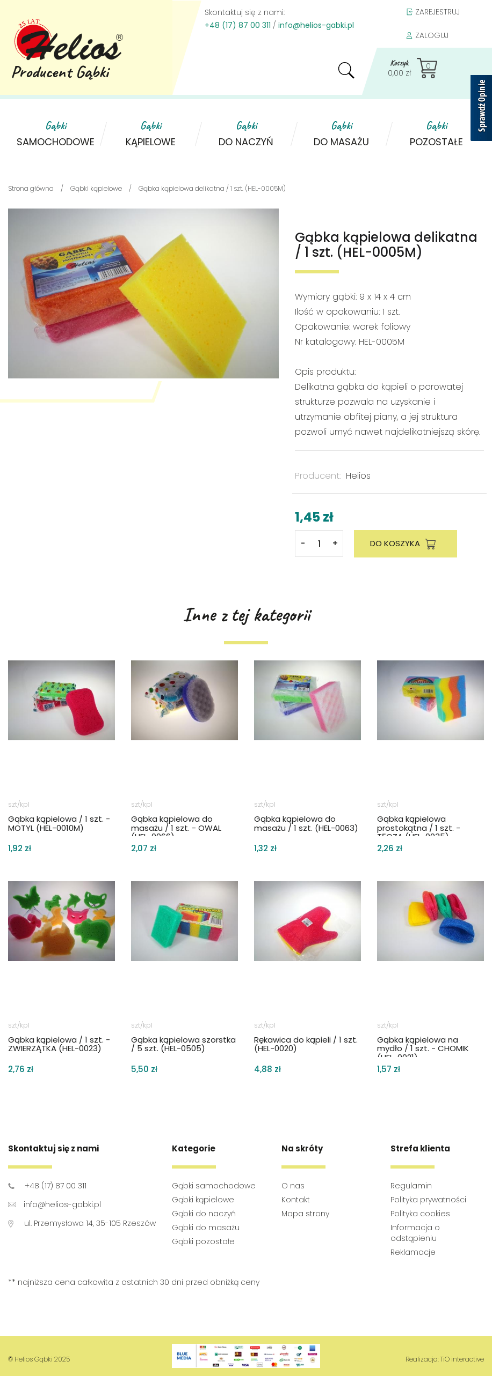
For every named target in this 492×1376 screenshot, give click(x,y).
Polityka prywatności (428, 1199)
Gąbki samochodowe (214, 1185)
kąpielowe (150, 133)
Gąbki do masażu (206, 1227)
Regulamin (411, 1185)
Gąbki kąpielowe (203, 1199)
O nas (293, 1185)
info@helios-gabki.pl (316, 25)
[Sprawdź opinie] (481, 110)
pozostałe (436, 133)
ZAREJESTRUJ (433, 12)
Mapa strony (305, 1213)
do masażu (341, 133)
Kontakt (295, 1199)
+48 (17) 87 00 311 (238, 25)
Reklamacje (413, 1252)
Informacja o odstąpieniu (415, 1233)
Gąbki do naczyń (204, 1213)
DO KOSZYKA (405, 544)
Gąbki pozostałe (203, 1241)
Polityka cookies (420, 1213)
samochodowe (55, 133)
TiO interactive (462, 1359)
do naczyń (246, 133)
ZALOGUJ (427, 35)
